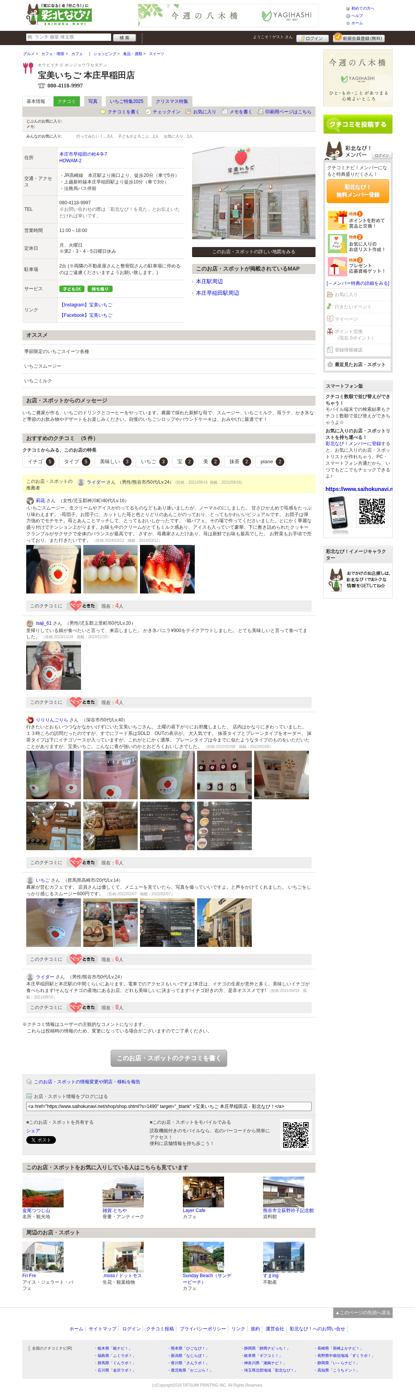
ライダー (96, 482)
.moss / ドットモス (122, 1275)
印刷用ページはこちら (288, 111)
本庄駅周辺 (209, 281)
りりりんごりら (52, 720)
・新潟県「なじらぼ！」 (188, 1355)
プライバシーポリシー (203, 1328)
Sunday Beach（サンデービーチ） (207, 1279)
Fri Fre (29, 1275)
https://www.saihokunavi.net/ (363, 489)
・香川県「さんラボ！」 (188, 1363)
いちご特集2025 (126, 101)
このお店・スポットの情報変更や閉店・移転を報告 (87, 1081)
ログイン (312, 37)
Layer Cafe (194, 1210)
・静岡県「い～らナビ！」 (337, 1363)
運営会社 (275, 1328)
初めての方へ (363, 8)
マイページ (346, 319)
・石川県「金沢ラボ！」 (115, 1370)
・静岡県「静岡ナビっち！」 (265, 1348)
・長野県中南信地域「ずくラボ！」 (344, 1355)
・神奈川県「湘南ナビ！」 (263, 1363)
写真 (93, 101)
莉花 (40, 500)
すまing (270, 1275)
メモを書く (241, 111)
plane (272, 461)
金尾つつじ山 (36, 1210)
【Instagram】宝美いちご (85, 305)
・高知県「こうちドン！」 (337, 1370)
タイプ (77, 461)
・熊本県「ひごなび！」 (188, 1348)
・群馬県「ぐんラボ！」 (115, 1363)
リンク (238, 1328)
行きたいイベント (353, 306)
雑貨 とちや (115, 1210)
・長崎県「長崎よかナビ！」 (339, 1348)
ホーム (357, 23)
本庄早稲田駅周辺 (217, 293)
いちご (154, 461)
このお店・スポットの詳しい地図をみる (253, 251)
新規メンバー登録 (359, 37)
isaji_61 (44, 623)
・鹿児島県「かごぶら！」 (190, 1370)
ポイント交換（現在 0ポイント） (355, 335)
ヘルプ (357, 15)
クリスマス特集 (172, 101)
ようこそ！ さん (273, 37)
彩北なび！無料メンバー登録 (358, 191)
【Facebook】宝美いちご (85, 315)
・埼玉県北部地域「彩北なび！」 (269, 1370)
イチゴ (41, 461)
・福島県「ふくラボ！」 (115, 1355)
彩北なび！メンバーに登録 (353, 443)
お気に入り (204, 111)
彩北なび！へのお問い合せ (317, 1328)
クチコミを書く (124, 111)
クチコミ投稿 (160, 1328)
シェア (33, 1130)
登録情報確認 (349, 350)
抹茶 (240, 461)
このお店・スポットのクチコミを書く (168, 1058)
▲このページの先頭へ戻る (363, 1312)
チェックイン (167, 111)
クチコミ (66, 101)
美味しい (116, 461)
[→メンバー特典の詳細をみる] (358, 283)
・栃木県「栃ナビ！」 (113, 1348)
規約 (255, 1328)
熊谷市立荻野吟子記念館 (288, 1210)
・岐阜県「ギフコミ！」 (261, 1355)
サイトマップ (102, 1328)
